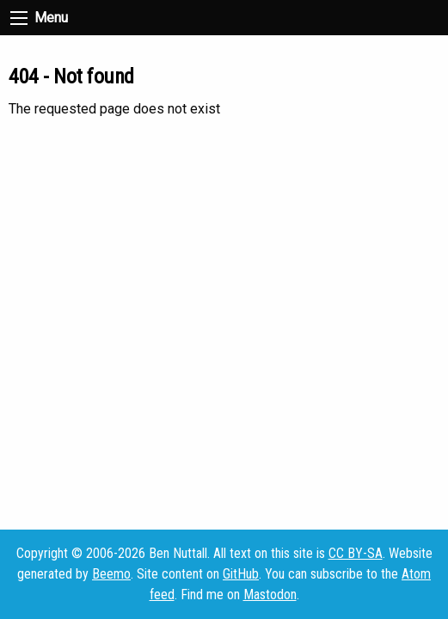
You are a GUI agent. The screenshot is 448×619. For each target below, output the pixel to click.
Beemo (111, 574)
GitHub (241, 574)
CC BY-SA (355, 553)
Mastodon (270, 594)
